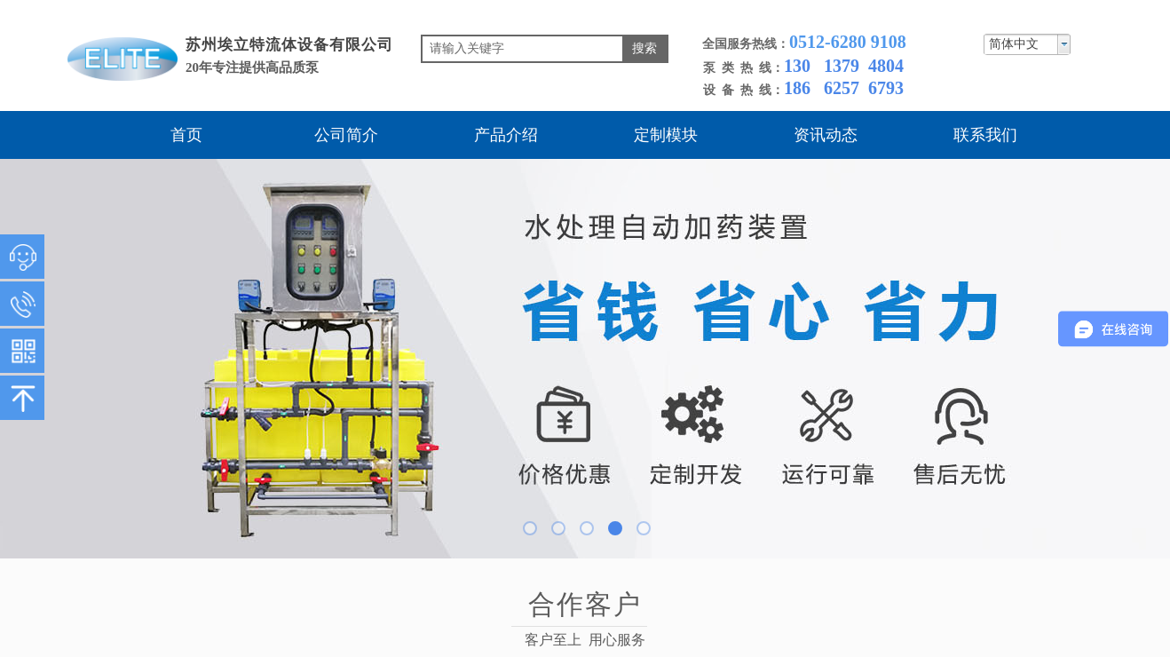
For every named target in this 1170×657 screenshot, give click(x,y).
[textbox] (522, 48)
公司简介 (346, 135)
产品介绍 (506, 135)
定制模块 (666, 135)
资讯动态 (826, 135)
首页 (186, 135)
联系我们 (985, 135)
